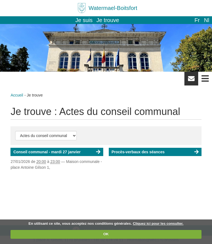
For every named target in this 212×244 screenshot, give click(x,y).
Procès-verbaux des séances (138, 152)
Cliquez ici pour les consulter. (158, 223)
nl (206, 20)
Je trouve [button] (107, 20)
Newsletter (191, 80)
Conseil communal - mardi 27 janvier (47, 152)
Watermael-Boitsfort (113, 8)
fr (197, 20)
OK (106, 234)
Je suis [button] (83, 20)
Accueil (16, 95)
